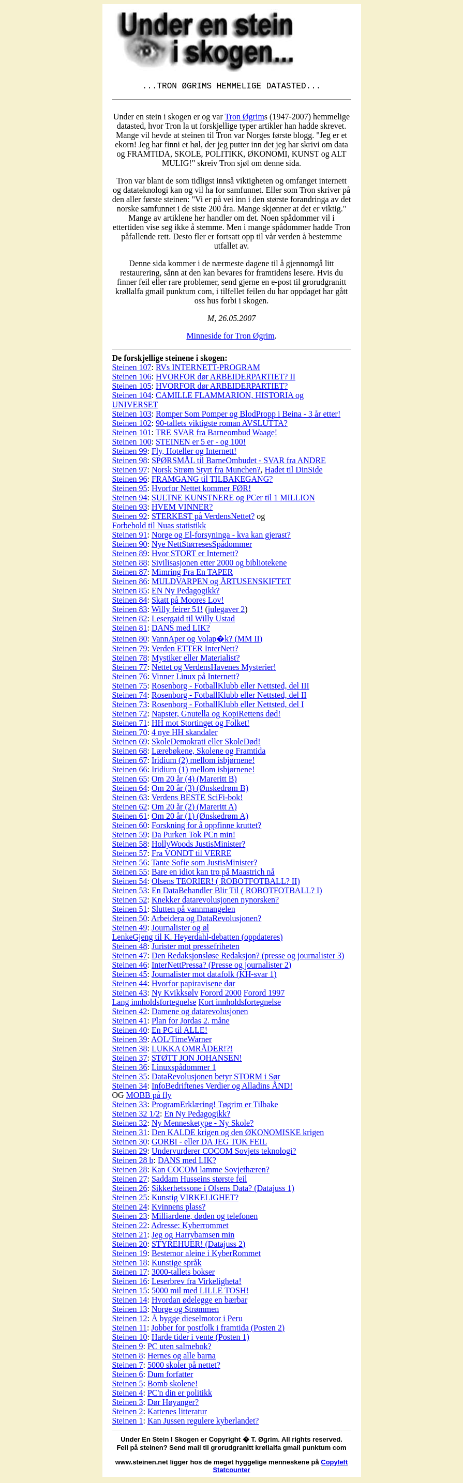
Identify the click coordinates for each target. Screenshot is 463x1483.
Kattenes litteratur (177, 1413)
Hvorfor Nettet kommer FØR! (201, 490)
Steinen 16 (129, 1283)
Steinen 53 (129, 892)
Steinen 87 (129, 574)
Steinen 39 (129, 1041)
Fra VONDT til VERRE (191, 855)
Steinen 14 (129, 1301)
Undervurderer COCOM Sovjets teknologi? (224, 1153)
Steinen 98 (129, 462)
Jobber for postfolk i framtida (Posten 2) (218, 1329)
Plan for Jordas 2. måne (191, 1022)
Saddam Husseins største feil (199, 1180)
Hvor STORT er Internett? (195, 555)
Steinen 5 (127, 1385)
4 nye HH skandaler (185, 734)
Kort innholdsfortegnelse (240, 1004)
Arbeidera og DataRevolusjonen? (206, 920)
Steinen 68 (129, 752)
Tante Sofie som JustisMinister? (205, 864)
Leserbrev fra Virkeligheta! (197, 1283)
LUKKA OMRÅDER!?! (192, 1050)
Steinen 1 (127, 1422)
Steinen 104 (132, 397)
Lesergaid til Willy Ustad (193, 620)
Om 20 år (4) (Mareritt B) (194, 780)
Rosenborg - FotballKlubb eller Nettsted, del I (228, 706)
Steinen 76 (129, 678)
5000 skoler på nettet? (183, 1367)
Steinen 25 (129, 1199)
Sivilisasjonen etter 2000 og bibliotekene (219, 564)
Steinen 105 (132, 388)
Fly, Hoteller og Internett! (194, 453)
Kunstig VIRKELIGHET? (195, 1199)
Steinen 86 (129, 583)
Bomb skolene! (172, 1385)
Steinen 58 (129, 846)
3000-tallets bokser (183, 1274)
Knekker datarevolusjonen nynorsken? (215, 901)
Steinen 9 (127, 1348)
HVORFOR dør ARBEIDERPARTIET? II (225, 378)
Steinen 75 (129, 687)
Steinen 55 (129, 873)
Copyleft (334, 1464)
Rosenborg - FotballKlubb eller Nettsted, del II (229, 697)
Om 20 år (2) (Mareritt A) (194, 808)
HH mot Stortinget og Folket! (200, 725)
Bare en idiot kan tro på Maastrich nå (213, 873)
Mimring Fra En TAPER (192, 574)
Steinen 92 (129, 518)
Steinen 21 (129, 1236)
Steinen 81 (129, 629)
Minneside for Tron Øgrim (230, 337)
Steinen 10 (129, 1339)
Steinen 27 (129, 1180)
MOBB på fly (149, 1097)
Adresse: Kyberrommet (190, 1227)
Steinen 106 (132, 378)
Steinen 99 (129, 453)
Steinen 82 (129, 620)
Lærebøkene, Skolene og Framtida (208, 752)
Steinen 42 (129, 1013)
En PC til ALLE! (179, 1032)
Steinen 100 (132, 443)
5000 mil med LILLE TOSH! (200, 1292)
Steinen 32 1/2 (136, 1115)
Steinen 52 (129, 901)
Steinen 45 (129, 976)
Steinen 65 (129, 780)
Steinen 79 (129, 650)
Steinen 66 (129, 771)
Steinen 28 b (133, 1162)
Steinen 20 (129, 1246)
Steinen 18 (129, 1264)
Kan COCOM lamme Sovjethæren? (211, 1171)
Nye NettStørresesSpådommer (202, 546)
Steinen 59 (129, 836)
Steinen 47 (129, 957)
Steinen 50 (129, 920)
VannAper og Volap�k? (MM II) (207, 640)
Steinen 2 (127, 1413)
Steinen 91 (129, 536)
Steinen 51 (129, 911)
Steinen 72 (129, 715)
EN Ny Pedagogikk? (186, 592)
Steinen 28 (129, 1171)
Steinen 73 (129, 706)
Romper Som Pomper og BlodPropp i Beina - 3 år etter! (248, 415)
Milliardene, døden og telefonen (205, 1218)
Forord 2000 (221, 994)
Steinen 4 (127, 1394)
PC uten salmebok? (179, 1348)
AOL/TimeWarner (181, 1041)
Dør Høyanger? (173, 1404)
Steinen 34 (129, 1087)
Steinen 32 (129, 1125)
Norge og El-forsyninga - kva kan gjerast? (221, 536)
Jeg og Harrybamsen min (193, 1236)
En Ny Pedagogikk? (197, 1115)
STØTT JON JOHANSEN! (197, 1060)
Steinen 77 (129, 669)
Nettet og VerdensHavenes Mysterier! (214, 669)
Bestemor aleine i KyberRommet (206, 1255)
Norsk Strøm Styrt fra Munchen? (206, 471)
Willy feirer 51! (177, 611)
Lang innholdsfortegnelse (154, 1004)
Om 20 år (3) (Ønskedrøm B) (200, 790)
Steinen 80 (129, 640)
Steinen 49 (129, 929)
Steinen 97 (129, 471)
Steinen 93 (129, 508)
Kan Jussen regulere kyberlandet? (203, 1422)
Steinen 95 (129, 490)
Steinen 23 (129, 1218)
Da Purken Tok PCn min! (193, 836)
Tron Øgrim (244, 118)
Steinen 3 (127, 1404)
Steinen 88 (129, 564)
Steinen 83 (129, 611)
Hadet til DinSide (294, 471)
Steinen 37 (129, 1060)
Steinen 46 (129, 966)
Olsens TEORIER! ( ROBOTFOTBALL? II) (226, 883)
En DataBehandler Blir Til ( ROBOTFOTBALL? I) (237, 892)
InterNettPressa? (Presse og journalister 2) (221, 966)
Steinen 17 (129, 1274)
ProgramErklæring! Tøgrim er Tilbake (215, 1106)
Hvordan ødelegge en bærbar (199, 1301)
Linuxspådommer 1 (184, 1069)
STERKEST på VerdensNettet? (203, 518)
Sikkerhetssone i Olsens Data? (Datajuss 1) (223, 1190)
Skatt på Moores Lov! (188, 602)
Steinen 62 (129, 808)
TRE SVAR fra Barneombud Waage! (216, 434)
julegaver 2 (226, 611)
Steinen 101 (132, 434)
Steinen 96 (129, 481)
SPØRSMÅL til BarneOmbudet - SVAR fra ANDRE (239, 462)
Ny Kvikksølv (175, 994)
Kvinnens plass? (178, 1208)
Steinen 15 (129, 1292)
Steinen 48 (129, 948)
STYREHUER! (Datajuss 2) (198, 1246)
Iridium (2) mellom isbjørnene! (203, 762)
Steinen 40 (129, 1032)
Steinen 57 (129, 855)
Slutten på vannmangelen (193, 911)
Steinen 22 (129, 1227)
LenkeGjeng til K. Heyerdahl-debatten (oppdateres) (197, 939)
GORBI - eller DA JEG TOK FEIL (209, 1143)
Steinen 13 (129, 1311)
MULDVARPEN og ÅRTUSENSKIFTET (221, 583)
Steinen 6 (127, 1376)
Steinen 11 (129, 1329)
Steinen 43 (129, 994)
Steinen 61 (129, 818)
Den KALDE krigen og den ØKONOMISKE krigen (238, 1134)
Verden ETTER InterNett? (195, 650)
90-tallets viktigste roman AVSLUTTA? (222, 425)
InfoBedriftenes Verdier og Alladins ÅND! (222, 1087)
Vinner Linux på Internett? (196, 678)
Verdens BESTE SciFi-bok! (197, 799)
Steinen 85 (129, 592)
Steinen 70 (129, 734)
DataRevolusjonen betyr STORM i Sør (216, 1078)
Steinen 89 (129, 555)
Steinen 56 (129, 864)
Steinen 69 (129, 743)
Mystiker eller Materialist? (196, 659)
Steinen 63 (129, 799)
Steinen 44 (129, 985)
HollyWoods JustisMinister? (198, 846)
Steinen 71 (129, 725)
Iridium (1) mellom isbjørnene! (203, 771)
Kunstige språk (176, 1264)
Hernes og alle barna (181, 1357)
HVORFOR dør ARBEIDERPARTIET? (222, 388)
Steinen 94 (129, 499)
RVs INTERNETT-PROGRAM (208, 369)
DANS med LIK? (181, 629)
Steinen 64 (129, 790)
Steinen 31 (129, 1134)
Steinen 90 (129, 546)
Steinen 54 (129, 883)
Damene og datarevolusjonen (200, 1013)
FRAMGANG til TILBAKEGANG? (212, 481)
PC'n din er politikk (179, 1394)
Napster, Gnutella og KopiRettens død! (216, 715)
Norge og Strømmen (185, 1311)
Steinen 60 (129, 827)
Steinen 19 (129, 1255)
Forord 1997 (264, 994)
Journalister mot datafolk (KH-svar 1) (214, 976)
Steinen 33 (129, 1106)
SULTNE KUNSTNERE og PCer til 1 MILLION (233, 499)
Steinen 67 (129, 762)
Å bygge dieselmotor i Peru (197, 1320)
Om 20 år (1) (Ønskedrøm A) (200, 818)
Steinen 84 (129, 602)
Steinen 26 (129, 1190)
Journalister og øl (180, 929)
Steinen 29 (129, 1153)
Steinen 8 (127, 1357)
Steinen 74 (129, 697)
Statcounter (231, 1472)
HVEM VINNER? (182, 508)
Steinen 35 (129, 1078)
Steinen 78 (129, 659)
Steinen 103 (132, 415)
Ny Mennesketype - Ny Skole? (202, 1125)
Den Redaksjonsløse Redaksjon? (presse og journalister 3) (248, 957)
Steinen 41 (129, 1022)
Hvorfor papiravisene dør (193, 985)
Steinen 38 (129, 1050)
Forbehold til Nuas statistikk (159, 527)
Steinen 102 (132, 425)
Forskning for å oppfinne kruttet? (206, 827)
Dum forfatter (170, 1376)
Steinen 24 (129, 1208)
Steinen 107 (132, 369)
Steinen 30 (129, 1143)
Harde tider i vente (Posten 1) (200, 1339)
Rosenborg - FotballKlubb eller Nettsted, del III (230, 687)
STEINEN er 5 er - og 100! (201, 443)
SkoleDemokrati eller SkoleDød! (206, 743)
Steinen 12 (129, 1320)
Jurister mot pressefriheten (196, 948)
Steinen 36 (129, 1069)
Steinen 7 (127, 1367)
